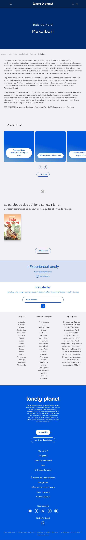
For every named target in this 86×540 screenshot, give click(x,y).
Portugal (21, 360)
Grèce (21, 341)
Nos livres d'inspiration (43, 440)
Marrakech (43, 346)
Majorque (44, 341)
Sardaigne (44, 362)
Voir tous (43, 174)
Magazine (43, 456)
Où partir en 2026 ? (71, 365)
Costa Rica (21, 330)
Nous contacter (43, 497)
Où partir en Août (71, 341)
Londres (43, 336)
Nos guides (43, 432)
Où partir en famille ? (71, 362)
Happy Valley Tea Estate (50, 155)
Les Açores (44, 368)
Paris (44, 352)
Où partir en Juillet (71, 338)
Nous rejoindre (43, 492)
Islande (21, 346)
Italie (21, 349)
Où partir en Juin (71, 336)
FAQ (43, 465)
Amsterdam (44, 322)
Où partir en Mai (71, 333)
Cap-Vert (21, 327)
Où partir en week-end (71, 354)
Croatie (21, 325)
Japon (21, 352)
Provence (44, 357)
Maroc (21, 354)
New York (44, 349)
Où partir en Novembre (71, 349)
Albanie (21, 322)
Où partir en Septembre (71, 344)
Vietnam (43, 379)
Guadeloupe (44, 338)
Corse (43, 330)
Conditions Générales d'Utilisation (47, 532)
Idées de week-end (43, 461)
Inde (15, 54)
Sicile (43, 365)
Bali (43, 325)
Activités (33, 54)
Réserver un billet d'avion (43, 487)
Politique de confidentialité (26, 532)
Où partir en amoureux (71, 357)
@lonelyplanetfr (43, 276)
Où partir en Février (71, 325)
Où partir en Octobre (71, 346)
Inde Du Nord (23, 54)
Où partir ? (43, 451)
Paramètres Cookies (43, 535)
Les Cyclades (44, 327)
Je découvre (43, 251)
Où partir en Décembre (71, 352)
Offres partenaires (43, 470)
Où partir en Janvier (71, 322)
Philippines (21, 357)
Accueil (3, 54)
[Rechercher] (73, 4)
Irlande (21, 344)
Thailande (21, 365)
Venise (44, 373)
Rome (43, 360)
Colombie (21, 333)
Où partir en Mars (71, 327)
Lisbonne (44, 333)
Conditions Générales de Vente (70, 532)
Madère (44, 376)
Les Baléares (43, 371)
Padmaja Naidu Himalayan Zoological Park (19, 152)
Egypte (21, 336)
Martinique (43, 344)
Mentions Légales (9, 532)
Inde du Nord (43, 24)
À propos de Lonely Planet (43, 478)
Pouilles (43, 354)
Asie (10, 54)
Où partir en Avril (71, 330)
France (22, 338)
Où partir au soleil (71, 360)
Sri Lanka (21, 362)
